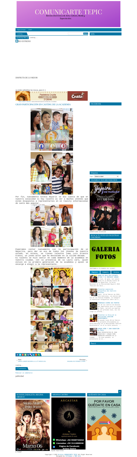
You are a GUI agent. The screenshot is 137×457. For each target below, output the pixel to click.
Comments (106, 272)
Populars (95, 272)
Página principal (21, 29)
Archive (116, 272)
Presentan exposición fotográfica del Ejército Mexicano (107, 291)
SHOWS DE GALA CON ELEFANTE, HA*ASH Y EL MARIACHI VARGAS (108, 276)
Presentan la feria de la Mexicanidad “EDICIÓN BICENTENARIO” (107, 316)
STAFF (30, 29)
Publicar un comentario (24, 373)
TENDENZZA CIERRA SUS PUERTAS (108, 303)
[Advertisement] (54, 84)
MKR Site (78, 456)
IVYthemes (68, 456)
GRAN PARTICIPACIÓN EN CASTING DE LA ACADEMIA (43, 104)
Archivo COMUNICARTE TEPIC (67, 455)
